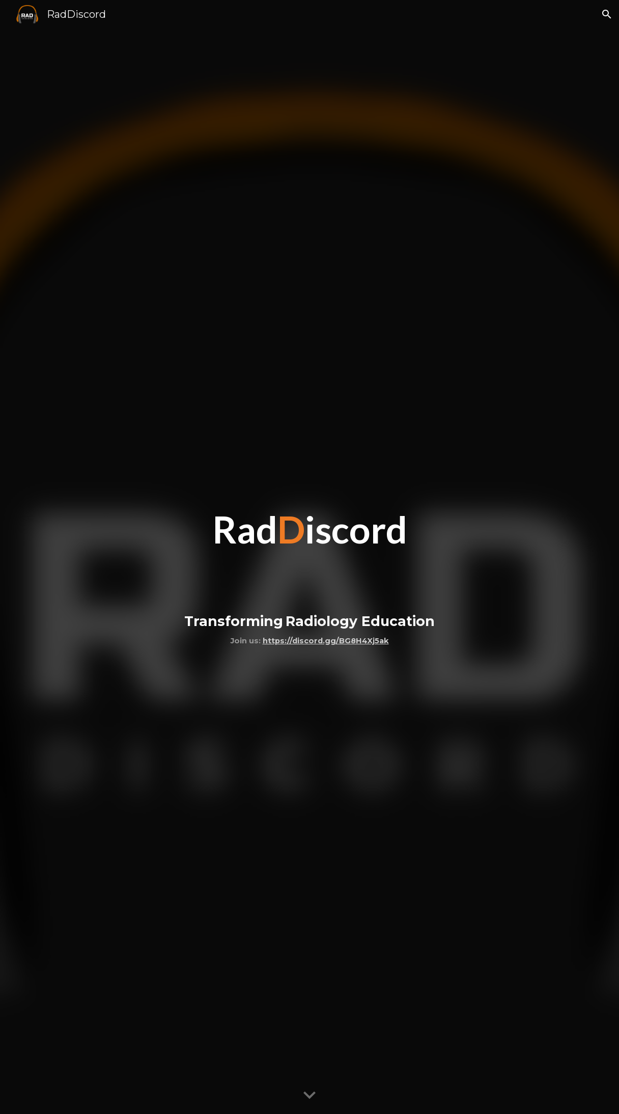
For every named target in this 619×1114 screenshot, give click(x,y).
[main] (309, 557)
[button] (607, 14)
